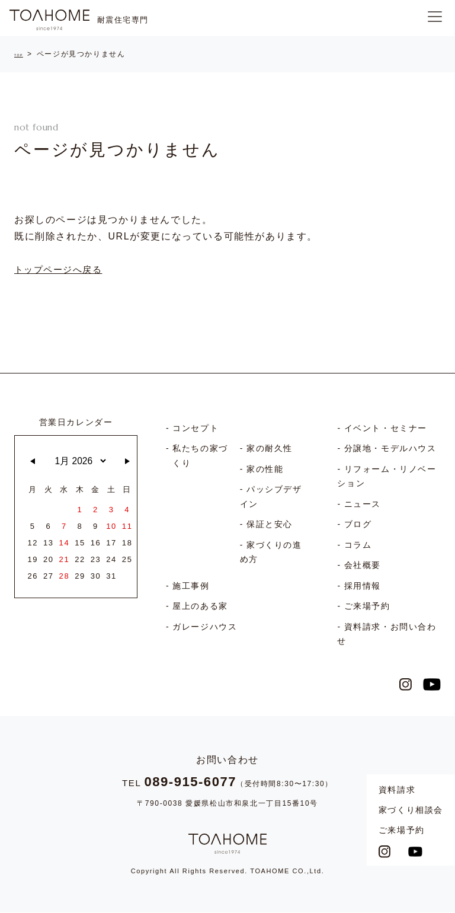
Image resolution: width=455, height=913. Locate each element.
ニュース (362, 506)
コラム (358, 547)
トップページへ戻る (61, 272)
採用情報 (362, 588)
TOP (22, 54)
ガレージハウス (204, 629)
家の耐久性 (269, 450)
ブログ (358, 526)
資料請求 (397, 789)
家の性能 (264, 471)
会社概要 (362, 567)
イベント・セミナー (385, 430)
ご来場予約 (402, 830)
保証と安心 (269, 526)
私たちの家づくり (200, 458)
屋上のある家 (200, 608)
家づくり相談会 (411, 810)
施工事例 (190, 588)
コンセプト (195, 430)
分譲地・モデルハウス (390, 450)
